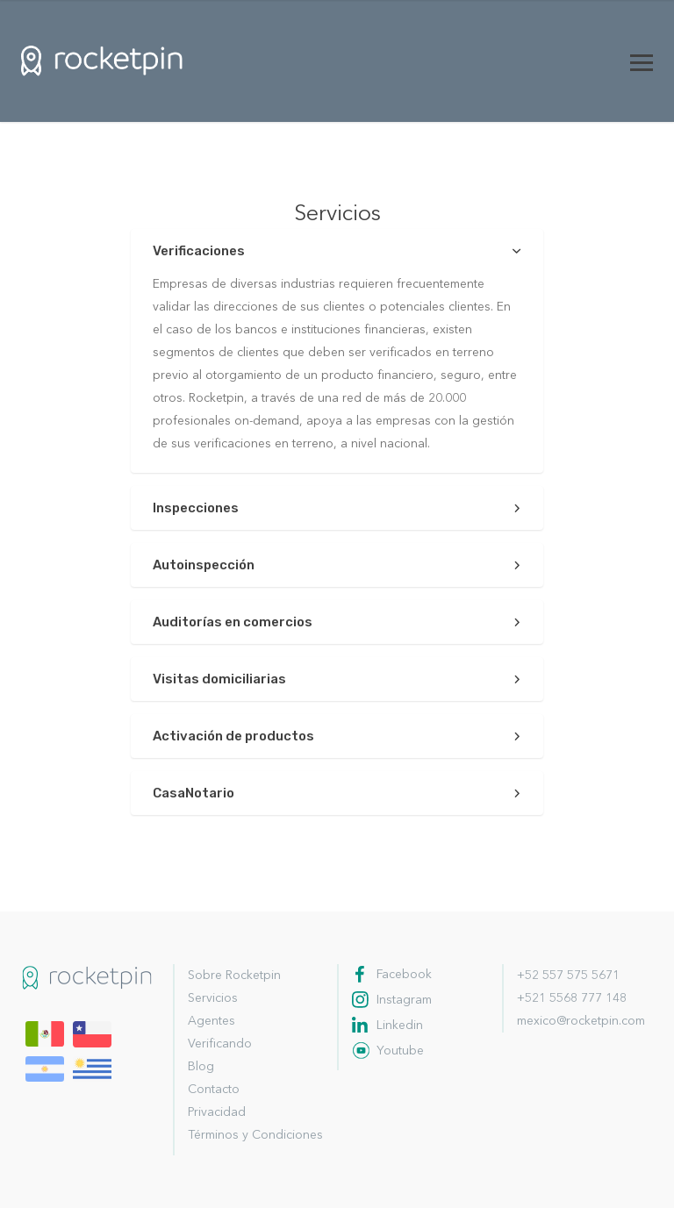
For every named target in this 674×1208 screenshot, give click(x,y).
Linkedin (399, 1025)
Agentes (211, 1021)
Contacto (214, 1089)
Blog (201, 1067)
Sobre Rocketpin (234, 975)
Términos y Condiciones (255, 1135)
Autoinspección (204, 565)
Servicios (213, 998)
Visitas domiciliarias (219, 679)
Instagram (404, 1000)
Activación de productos (233, 736)
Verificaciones (199, 251)
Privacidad (217, 1112)
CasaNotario (193, 793)
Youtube (400, 1051)
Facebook (404, 975)
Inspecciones (196, 508)
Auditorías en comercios (232, 622)
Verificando (220, 1044)
